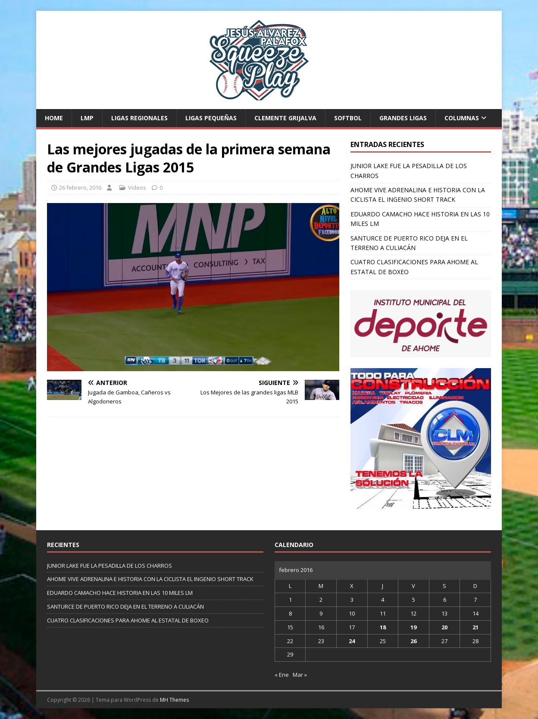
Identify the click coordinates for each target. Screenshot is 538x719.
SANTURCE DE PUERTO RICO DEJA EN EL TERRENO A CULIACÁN (125, 606)
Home (54, 118)
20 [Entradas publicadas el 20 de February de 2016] (444, 627)
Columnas (461, 118)
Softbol (348, 118)
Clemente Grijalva (285, 118)
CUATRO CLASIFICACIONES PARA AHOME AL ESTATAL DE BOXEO (128, 620)
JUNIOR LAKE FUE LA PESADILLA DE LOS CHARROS (109, 565)
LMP (87, 118)
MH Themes (174, 699)
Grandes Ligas (403, 118)
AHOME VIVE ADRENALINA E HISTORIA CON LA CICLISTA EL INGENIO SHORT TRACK (150, 579)
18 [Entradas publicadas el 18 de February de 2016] (383, 627)
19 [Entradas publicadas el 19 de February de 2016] (413, 627)
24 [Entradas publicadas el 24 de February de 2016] (352, 641)
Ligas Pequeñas (211, 118)
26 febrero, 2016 (80, 187)
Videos (137, 187)
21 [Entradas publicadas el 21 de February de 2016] (475, 627)
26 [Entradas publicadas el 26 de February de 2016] (413, 641)
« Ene (282, 674)
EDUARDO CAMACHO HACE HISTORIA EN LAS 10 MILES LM (120, 593)
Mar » (300, 674)
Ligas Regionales (139, 118)
